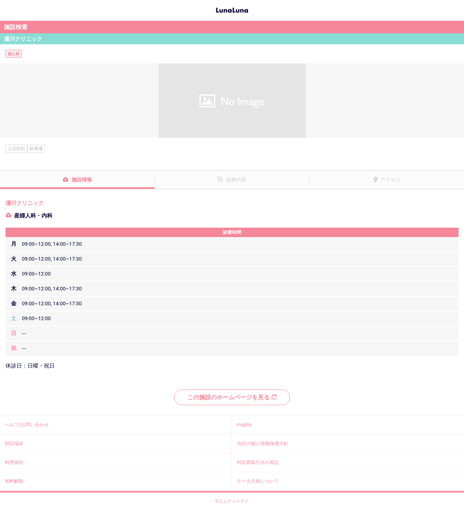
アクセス (390, 180)
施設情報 (82, 180)
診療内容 (236, 180)
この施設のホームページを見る (232, 397)
